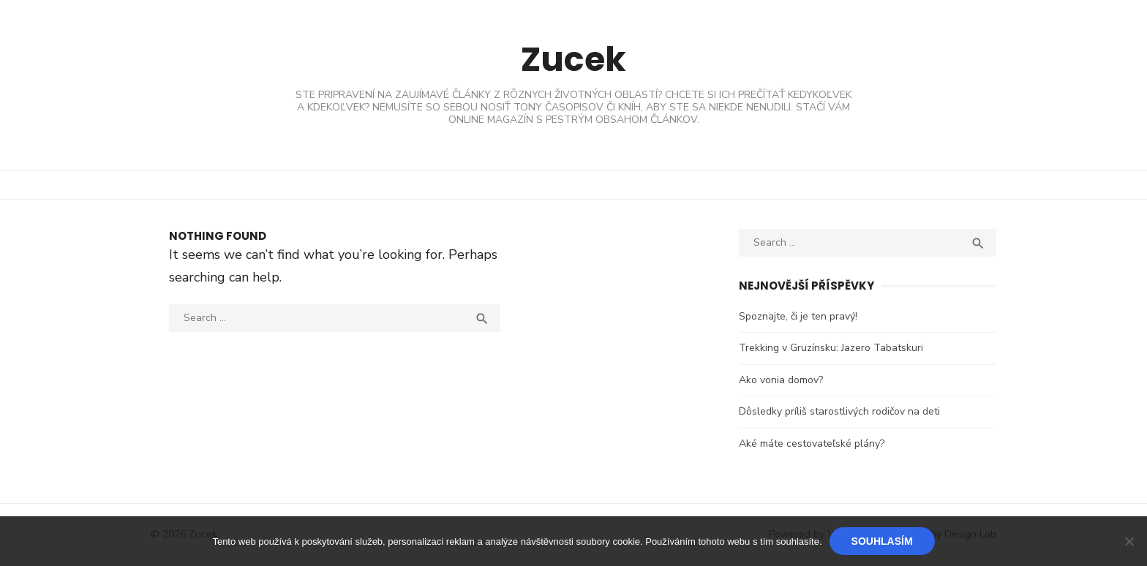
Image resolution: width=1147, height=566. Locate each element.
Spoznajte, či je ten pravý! (799, 316)
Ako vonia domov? (782, 380)
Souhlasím (882, 541)
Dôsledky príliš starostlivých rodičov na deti (840, 411)
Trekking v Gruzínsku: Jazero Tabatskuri (832, 348)
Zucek (573, 58)
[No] (1128, 541)
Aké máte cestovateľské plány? (812, 443)
